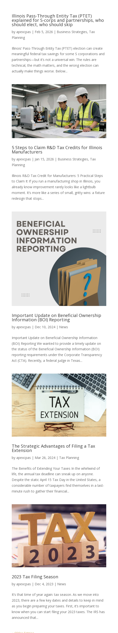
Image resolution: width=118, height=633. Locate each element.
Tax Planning (69, 457)
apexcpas (23, 31)
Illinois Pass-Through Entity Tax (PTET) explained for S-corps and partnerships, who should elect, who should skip (58, 20)
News (63, 327)
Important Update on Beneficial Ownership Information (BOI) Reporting (56, 317)
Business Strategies (72, 31)
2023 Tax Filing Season (35, 577)
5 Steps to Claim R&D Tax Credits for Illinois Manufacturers (57, 150)
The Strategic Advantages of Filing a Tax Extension (53, 448)
